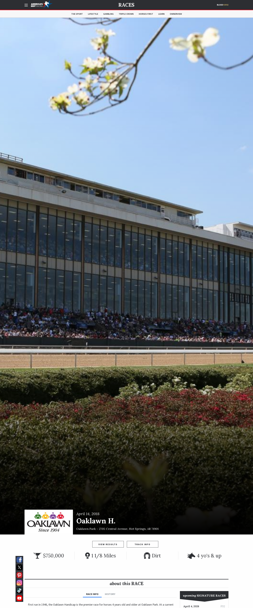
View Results (107, 544)
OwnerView (176, 13)
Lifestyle (93, 13)
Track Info (142, 544)
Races (126, 5)
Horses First (146, 13)
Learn (161, 13)
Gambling (108, 13)
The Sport (77, 13)
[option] (126, 276)
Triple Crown (126, 13)
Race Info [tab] (92, 594)
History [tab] (110, 594)
